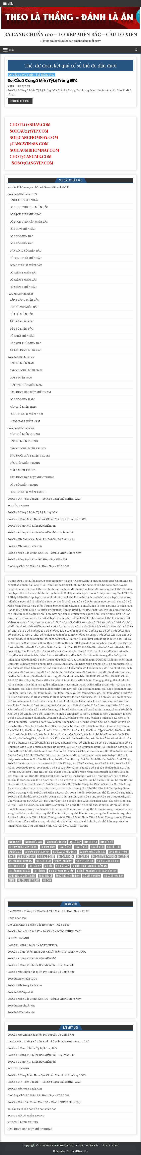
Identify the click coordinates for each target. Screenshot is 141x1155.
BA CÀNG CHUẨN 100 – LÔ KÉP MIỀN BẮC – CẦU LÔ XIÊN (70, 34)
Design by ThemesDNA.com (70, 1151)
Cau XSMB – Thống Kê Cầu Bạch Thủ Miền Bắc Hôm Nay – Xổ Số (48, 911)
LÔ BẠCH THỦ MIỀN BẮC (26, 214)
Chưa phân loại (17, 917)
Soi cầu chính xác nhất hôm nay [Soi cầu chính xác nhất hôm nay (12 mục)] (89, 866)
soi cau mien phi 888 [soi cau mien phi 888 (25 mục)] (108, 861)
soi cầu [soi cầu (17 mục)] (49, 866)
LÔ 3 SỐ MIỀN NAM (22, 399)
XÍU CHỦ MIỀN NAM (23, 406)
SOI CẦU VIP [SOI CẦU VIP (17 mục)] (35, 866)
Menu (10, 3)
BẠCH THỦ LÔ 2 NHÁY (24, 199)
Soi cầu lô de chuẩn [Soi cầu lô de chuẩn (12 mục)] (19, 871)
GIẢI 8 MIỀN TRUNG (23, 470)
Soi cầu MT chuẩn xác (21, 428)
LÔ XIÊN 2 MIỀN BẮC (23, 272)
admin (11, 86)
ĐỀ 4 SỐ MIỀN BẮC (21, 314)
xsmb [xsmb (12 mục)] (11, 880)
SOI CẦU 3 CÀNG (18, 505)
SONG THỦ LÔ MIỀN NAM (26, 413)
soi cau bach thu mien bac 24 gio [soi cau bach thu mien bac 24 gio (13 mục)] (110, 856)
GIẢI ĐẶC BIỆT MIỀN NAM (26, 384)
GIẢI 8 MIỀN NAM (21, 377)
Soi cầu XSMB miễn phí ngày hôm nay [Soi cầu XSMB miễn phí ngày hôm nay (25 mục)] (97, 871)
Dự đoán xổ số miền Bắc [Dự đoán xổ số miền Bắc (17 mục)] (92, 852)
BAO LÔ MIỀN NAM (22, 363)
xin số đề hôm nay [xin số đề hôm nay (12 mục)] (113, 876)
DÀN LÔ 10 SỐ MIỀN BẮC (25, 250)
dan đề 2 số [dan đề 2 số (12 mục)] (106, 842)
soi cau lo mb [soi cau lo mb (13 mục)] (43, 861)
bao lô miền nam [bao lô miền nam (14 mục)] (33, 842)
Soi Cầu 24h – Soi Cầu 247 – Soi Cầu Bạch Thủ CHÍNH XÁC (44, 498)
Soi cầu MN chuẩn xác (21, 357)
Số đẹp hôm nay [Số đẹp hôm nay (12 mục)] (91, 876)
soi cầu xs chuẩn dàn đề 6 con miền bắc (32, 1108)
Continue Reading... (21, 101)
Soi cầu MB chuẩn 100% (22, 194)
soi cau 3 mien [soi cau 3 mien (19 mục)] (65, 856)
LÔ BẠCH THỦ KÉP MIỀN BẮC (29, 221)
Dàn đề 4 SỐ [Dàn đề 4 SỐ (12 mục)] (97, 847)
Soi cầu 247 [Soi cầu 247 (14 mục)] (62, 866)
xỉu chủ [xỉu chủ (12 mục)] (47, 880)
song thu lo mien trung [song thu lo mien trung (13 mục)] (22, 876)
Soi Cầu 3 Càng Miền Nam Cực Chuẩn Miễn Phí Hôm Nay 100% (47, 519)
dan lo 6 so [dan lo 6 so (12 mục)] (90, 842)
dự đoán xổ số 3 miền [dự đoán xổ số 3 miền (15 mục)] (64, 852)
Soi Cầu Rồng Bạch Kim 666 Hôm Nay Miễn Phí (37, 559)
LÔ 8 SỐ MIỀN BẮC (21, 243)
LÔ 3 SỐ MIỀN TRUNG (24, 484)
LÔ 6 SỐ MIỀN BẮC (21, 236)
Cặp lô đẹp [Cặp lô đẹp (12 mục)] (75, 842)
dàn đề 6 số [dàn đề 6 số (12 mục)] (113, 847)
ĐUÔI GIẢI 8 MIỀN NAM (25, 421)
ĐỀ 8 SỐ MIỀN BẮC (21, 328)
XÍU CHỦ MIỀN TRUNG (25, 433)
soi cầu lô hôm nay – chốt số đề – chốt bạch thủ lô (38, 187)
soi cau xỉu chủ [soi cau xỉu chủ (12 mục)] (17, 866)
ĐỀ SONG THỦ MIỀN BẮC (26, 258)
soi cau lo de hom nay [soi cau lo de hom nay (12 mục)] (20, 861)
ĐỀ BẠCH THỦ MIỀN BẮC (25, 343)
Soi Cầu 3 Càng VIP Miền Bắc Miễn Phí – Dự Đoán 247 (41, 532)
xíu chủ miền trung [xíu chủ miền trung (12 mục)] (28, 880)
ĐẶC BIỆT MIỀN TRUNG (25, 462)
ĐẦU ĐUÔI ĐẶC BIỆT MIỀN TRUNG (32, 477)
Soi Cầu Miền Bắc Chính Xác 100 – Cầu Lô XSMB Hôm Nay (44, 552)
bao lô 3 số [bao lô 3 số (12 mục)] (15, 842)
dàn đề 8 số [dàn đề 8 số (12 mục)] (15, 852)
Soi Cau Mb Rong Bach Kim (25, 546)
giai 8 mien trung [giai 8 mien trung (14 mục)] (118, 852)
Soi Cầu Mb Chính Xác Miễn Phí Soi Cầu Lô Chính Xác (41, 539)
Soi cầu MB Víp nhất (20, 293)
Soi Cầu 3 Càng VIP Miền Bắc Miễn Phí (32, 525)
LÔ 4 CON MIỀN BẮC (23, 228)
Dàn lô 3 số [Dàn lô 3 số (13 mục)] (65, 847)
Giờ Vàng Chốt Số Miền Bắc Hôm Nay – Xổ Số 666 (39, 566)
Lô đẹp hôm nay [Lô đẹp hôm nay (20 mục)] (26, 856)
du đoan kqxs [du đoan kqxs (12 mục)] (48, 847)
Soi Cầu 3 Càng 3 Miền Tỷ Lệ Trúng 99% (31, 74)
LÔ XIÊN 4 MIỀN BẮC (23, 286)
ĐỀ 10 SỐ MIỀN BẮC (22, 335)
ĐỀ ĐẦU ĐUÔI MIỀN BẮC (25, 350)
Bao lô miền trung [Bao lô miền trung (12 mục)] (56, 842)
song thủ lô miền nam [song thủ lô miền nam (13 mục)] (68, 876)
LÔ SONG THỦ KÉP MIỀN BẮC (29, 207)
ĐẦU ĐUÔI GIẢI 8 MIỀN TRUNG (30, 455)
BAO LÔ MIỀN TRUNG (24, 441)
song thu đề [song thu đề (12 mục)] (45, 876)
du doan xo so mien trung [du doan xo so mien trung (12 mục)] (23, 847)
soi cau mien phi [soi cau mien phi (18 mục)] (84, 861)
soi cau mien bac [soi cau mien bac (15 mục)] (63, 861)
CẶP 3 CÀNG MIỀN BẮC (24, 299)
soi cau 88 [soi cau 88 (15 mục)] (82, 856)
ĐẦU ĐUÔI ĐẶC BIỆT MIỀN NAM (30, 392)
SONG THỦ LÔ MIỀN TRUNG (28, 491)
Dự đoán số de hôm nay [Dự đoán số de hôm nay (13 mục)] (37, 852)
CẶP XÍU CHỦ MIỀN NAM (26, 370)
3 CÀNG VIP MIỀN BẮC (24, 306)
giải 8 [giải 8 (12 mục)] (11, 856)
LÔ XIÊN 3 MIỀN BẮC (23, 279)
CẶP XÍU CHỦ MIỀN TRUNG (28, 448)
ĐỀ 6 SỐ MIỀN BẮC (21, 321)
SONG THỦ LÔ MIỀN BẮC (26, 265)
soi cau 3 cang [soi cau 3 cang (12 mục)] (46, 856)
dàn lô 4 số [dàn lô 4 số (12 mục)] (81, 847)
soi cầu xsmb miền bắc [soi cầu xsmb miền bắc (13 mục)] (61, 871)
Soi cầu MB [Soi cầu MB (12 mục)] (40, 871)
